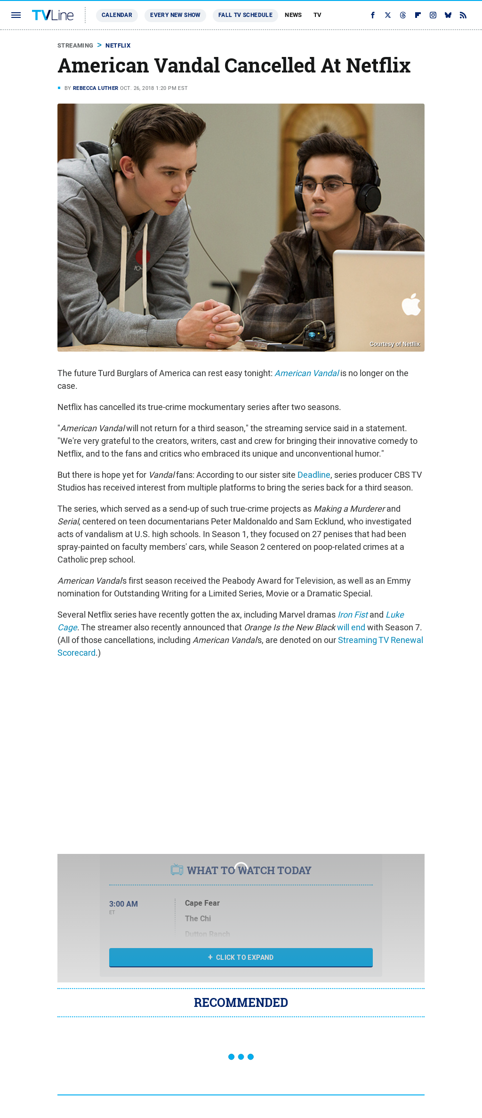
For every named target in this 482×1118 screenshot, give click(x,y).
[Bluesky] (448, 15)
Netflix (117, 45)
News (293, 14)
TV (317, 14)
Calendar (117, 15)
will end (351, 627)
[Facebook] (373, 15)
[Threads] (403, 15)
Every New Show (175, 15)
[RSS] (463, 15)
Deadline (313, 475)
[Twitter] (388, 15)
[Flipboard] (418, 15)
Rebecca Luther (96, 88)
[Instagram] (433, 15)
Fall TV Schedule (245, 15)
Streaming (75, 45)
